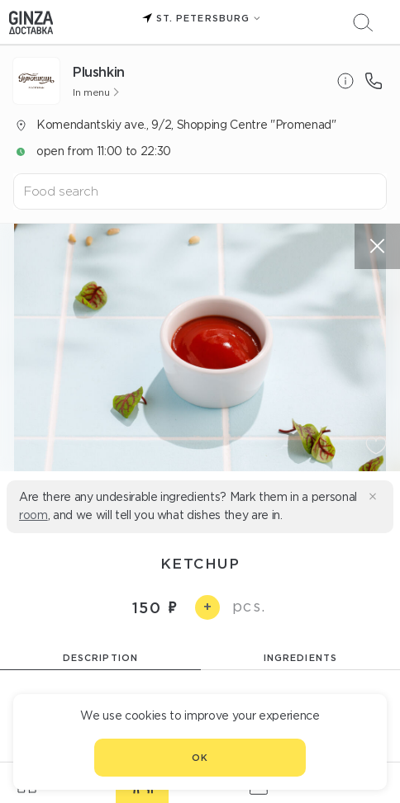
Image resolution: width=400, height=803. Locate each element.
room (33, 515)
